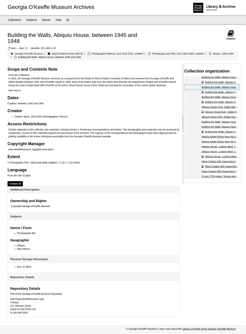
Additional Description (24, 189)
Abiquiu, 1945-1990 (223, 53)
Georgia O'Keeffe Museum (29, 53)
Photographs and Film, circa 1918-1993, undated (178, 53)
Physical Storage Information (29, 259)
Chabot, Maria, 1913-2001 (28, 116)
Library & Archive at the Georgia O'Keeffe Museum (209, 329)
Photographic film (26, 233)
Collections (14, 19)
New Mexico (23, 249)
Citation (231, 35)
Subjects (31, 19)
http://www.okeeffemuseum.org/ (27, 299)
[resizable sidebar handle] (183, 123)
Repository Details (22, 277)
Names (46, 19)
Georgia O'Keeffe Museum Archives (51, 7)
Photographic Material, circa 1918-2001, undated (117, 53)
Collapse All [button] (15, 184)
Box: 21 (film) (24, 266)
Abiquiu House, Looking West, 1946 (220, 146)
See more (14, 90)
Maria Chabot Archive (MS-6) (67, 53)
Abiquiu (21, 245)
